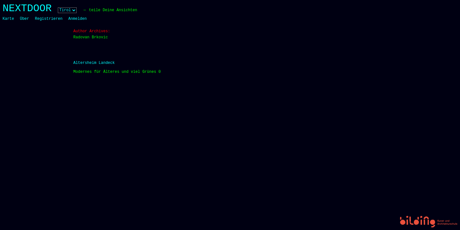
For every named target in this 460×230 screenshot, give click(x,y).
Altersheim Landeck (94, 63)
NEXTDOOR (27, 8)
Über (24, 19)
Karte (8, 19)
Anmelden (77, 19)
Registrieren (48, 19)
